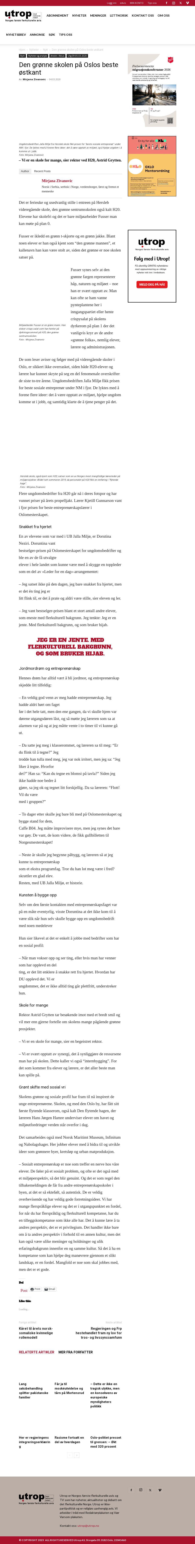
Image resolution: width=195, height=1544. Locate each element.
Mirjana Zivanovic (34, 79)
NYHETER (79, 15)
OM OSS (163, 15)
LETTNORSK (119, 15)
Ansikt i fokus (57, 55)
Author (25, 171)
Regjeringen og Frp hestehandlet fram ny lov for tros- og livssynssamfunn (99, 1333)
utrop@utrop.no (88, 1525)
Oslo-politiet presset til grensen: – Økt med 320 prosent (105, 1442)
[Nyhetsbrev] (152, 301)
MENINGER (98, 15)
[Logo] (23, 15)
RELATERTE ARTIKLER (36, 1352)
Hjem (22, 49)
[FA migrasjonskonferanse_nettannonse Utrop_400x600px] (152, 125)
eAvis (123, 2)
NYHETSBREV (16, 34)
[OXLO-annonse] (152, 195)
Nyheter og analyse (37, 55)
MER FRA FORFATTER (75, 1352)
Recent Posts (42, 171)
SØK (52, 34)
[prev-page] (70, 1455)
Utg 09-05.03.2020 (77, 55)
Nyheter (34, 49)
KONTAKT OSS (143, 15)
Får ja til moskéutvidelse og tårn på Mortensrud (69, 1388)
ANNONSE (37, 34)
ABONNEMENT (57, 15)
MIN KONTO (137, 2)
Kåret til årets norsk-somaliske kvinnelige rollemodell (36, 1333)
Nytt (45, 49)
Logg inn (112, 2)
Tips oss (152, 2)
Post (24, 1289)
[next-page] (76, 1455)
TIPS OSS (65, 34)
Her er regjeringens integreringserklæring (34, 1442)
